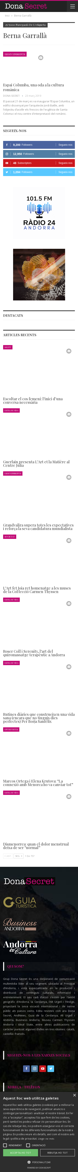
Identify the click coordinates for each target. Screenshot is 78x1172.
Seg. (18, 856)
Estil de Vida (11, 410)
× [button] (74, 1095)
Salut (8, 347)
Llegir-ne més (46, 1138)
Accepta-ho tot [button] (20, 1152)
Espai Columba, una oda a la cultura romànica (33, 87)
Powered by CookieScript (39, 1167)
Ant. (8, 856)
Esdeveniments (15, 54)
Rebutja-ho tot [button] (57, 1152)
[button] (39, 1162)
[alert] (39, 1132)
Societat (10, 536)
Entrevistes (11, 729)
